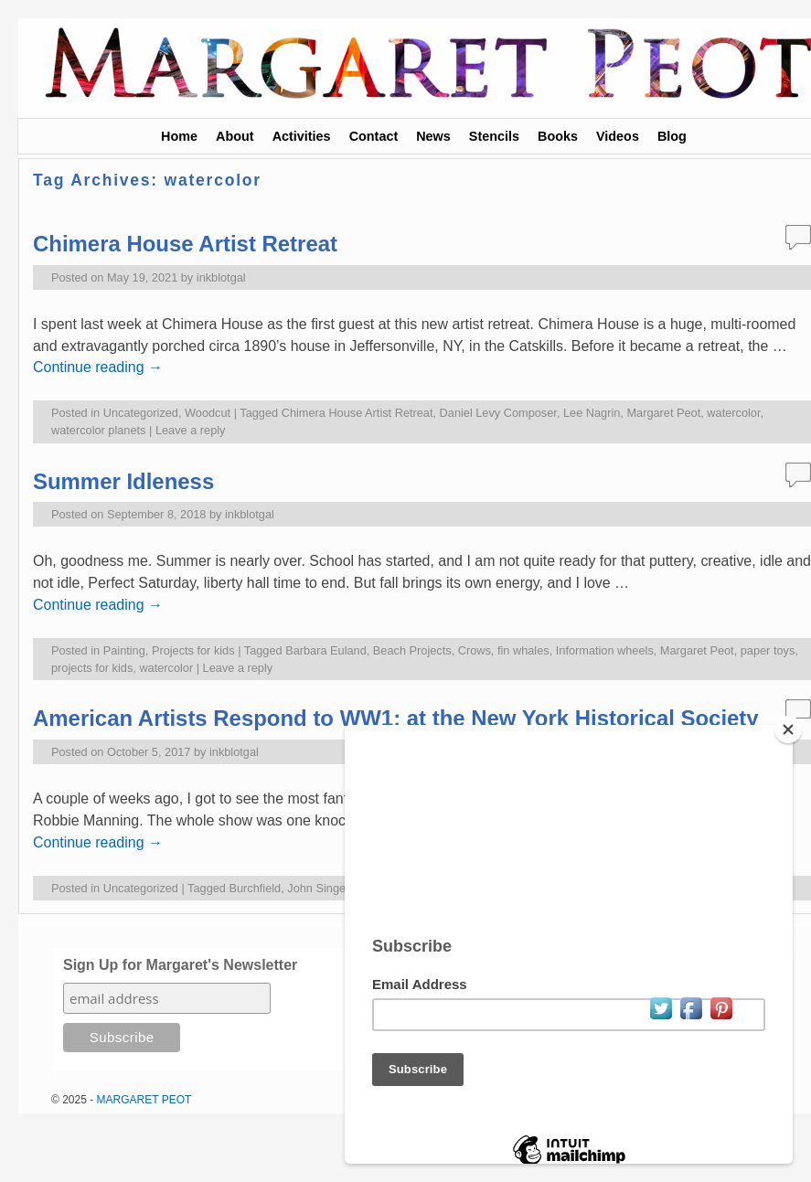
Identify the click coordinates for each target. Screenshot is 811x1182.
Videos (617, 136)
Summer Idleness (123, 481)
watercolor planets (98, 430)
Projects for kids (193, 650)
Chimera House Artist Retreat (185, 243)
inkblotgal (221, 277)
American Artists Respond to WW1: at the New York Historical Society (396, 718)
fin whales (523, 650)
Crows (474, 650)
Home (179, 136)
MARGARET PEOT (144, 1099)
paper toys (768, 650)
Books (558, 136)
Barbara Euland (326, 650)
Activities (301, 136)
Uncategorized (140, 413)
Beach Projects (412, 650)
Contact (374, 136)
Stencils (494, 136)
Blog (672, 136)
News (433, 136)
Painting (124, 650)
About (235, 136)
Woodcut (207, 413)
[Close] (788, 729)
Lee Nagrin (591, 413)
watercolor (733, 413)
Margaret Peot (663, 413)
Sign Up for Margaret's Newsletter (180, 965)
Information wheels (605, 650)
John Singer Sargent (340, 888)
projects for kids (92, 668)
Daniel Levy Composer (498, 413)
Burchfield (255, 888)
